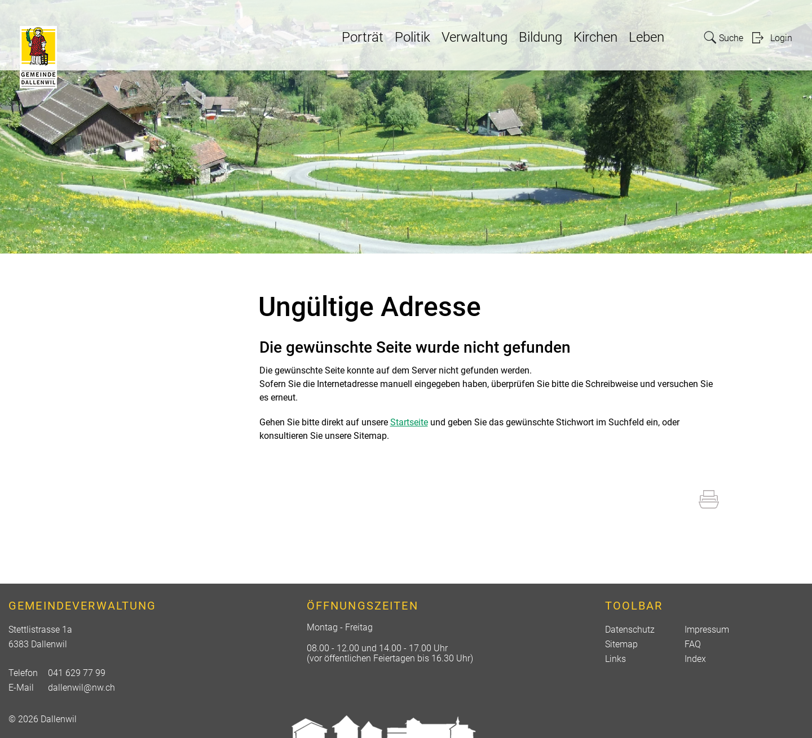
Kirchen (595, 37)
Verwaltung (475, 37)
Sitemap (621, 644)
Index (695, 658)
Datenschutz (630, 629)
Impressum (707, 629)
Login (781, 38)
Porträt (362, 37)
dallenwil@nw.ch (81, 687)
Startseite (409, 422)
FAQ (693, 644)
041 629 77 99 (76, 673)
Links (615, 658)
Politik (412, 37)
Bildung (540, 37)
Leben (646, 37)
